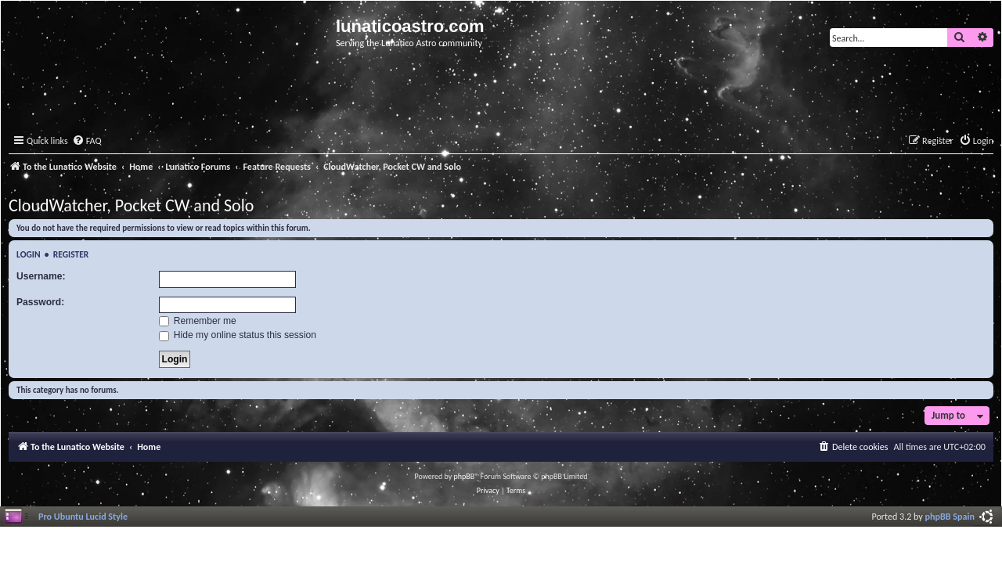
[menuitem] (87, 141)
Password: (40, 302)
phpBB (464, 476)
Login (28, 254)
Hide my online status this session (238, 335)
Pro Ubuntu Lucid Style (83, 516)
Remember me (197, 320)
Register (71, 254)
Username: (41, 276)
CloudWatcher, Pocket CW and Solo (131, 205)
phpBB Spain (950, 516)
